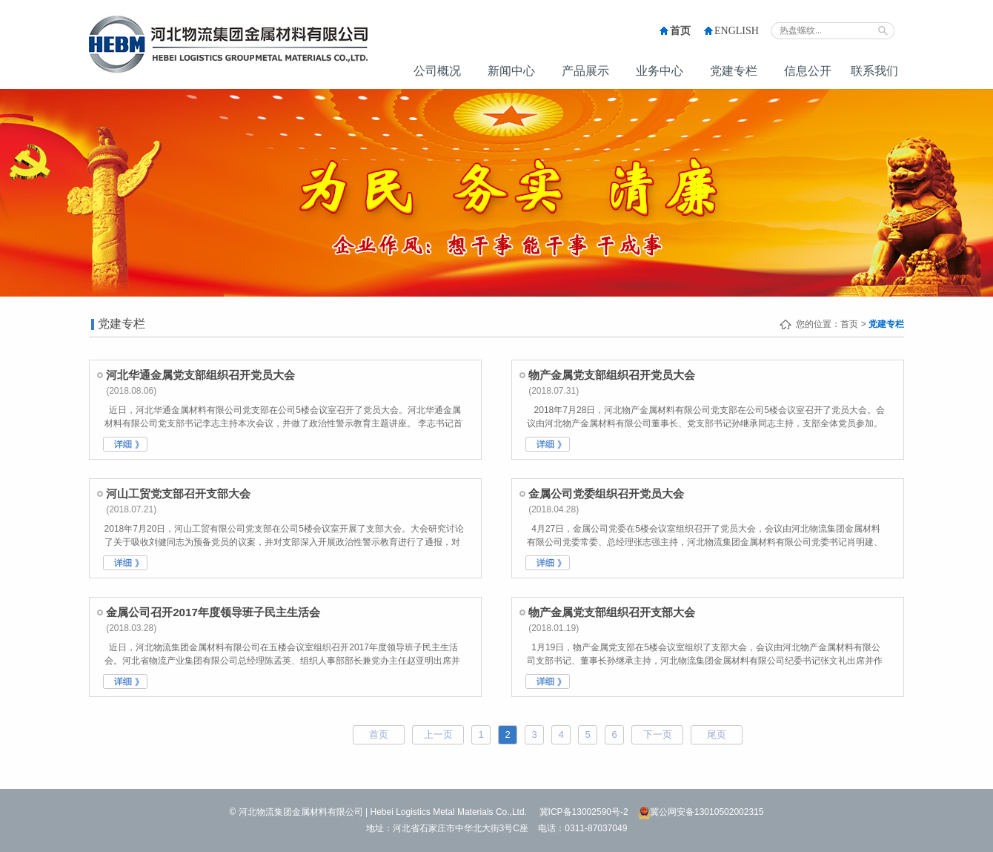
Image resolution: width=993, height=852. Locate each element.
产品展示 (585, 71)
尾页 (716, 734)
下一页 (657, 734)
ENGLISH (736, 30)
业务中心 (659, 71)
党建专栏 (733, 71)
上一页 (438, 734)
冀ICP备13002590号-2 (583, 812)
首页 (680, 30)
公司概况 (437, 71)
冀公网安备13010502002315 (700, 812)
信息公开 (807, 71)
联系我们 (874, 71)
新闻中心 (511, 71)
